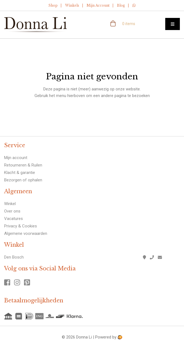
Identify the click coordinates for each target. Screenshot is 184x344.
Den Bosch (14, 257)
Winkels (72, 5)
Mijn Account (98, 5)
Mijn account (15, 157)
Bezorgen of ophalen (23, 180)
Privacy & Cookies (20, 226)
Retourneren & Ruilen (23, 165)
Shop (53, 5)
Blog (121, 5)
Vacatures (13, 218)
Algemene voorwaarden (25, 233)
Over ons (12, 211)
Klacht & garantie (19, 172)
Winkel (10, 203)
